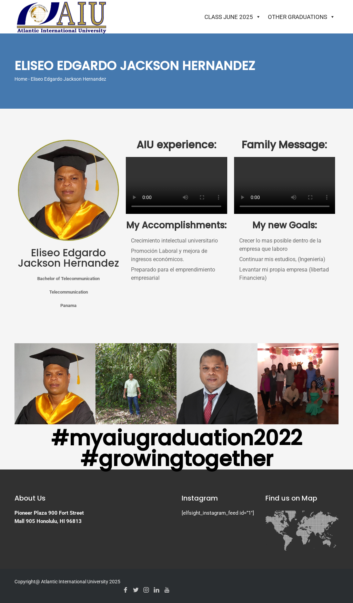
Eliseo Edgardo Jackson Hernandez (68, 258)
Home (20, 79)
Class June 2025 (232, 16)
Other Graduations (301, 16)
